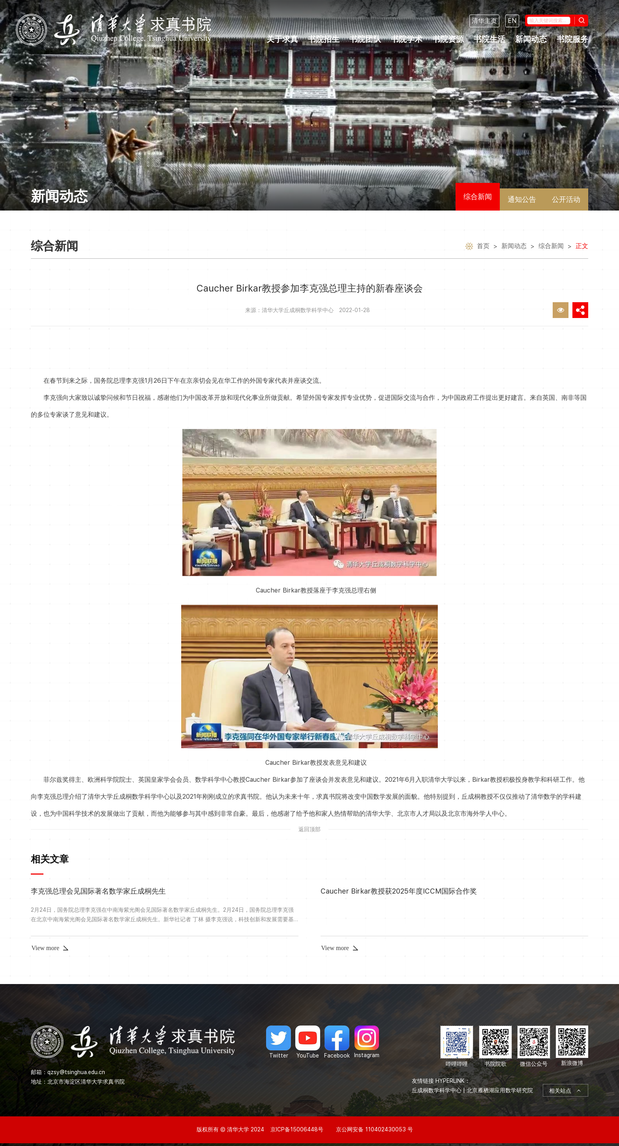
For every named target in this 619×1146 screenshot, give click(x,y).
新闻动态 (531, 39)
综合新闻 (477, 196)
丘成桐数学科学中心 (436, 1090)
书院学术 (406, 39)
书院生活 (489, 39)
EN (512, 20)
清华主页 (484, 20)
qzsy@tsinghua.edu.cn (76, 1072)
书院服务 (572, 39)
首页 (483, 247)
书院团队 (365, 39)
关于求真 (282, 39)
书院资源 (448, 39)
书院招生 (324, 39)
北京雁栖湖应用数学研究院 (500, 1090)
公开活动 (566, 199)
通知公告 (522, 199)
